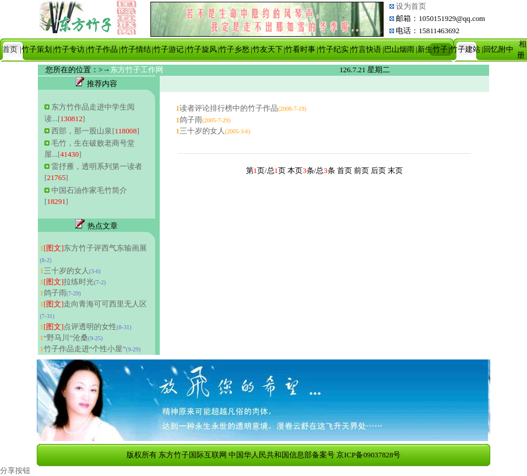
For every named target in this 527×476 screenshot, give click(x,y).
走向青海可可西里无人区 (95, 304)
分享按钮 (15, 471)
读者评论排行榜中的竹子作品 (229, 108)
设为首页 (410, 6)
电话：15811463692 (427, 31)
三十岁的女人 (66, 271)
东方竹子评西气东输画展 (95, 248)
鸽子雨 (55, 293)
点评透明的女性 (80, 327)
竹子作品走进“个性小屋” (85, 349)
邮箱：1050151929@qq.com (440, 19)
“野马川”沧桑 (66, 338)
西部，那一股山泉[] (95, 131)
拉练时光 (69, 282)
